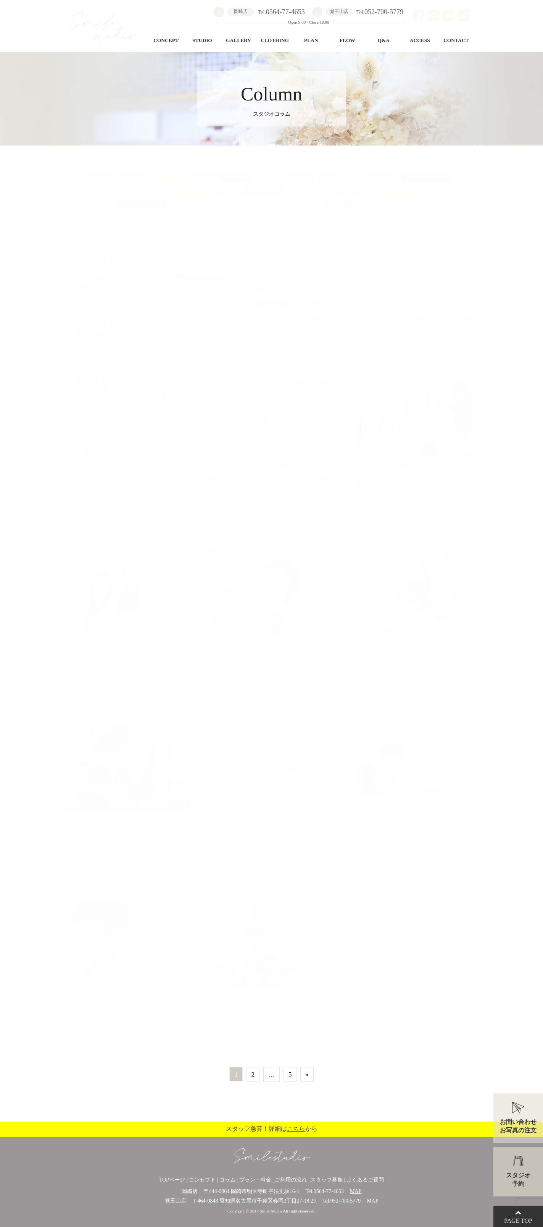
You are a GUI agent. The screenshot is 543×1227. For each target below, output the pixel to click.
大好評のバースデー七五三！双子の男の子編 (119, 1003)
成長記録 (200, 171)
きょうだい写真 (402, 184)
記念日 (351, 171)
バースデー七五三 (193, 197)
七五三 (269, 171)
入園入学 (102, 171)
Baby (334, 184)
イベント (224, 184)
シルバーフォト (88, 197)
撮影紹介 (338, 197)
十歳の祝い (303, 197)
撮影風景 (192, 184)
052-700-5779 (345, 1201)
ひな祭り (431, 197)
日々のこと (240, 197)
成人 (326, 171)
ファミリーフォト (139, 197)
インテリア (396, 197)
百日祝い (361, 184)
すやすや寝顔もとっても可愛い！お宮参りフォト (268, 826)
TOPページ (172, 1180)
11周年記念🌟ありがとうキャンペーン (326, 297)
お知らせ (167, 171)
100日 (271, 197)
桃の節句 (80, 211)
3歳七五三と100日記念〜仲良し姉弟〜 (399, 649)
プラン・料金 (255, 1180)
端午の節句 (156, 184)
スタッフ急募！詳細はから (271, 1128)
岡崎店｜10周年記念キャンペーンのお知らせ (119, 522)
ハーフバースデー (426, 171)
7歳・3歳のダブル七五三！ (98, 826)
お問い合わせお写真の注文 (518, 1126)
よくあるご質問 (365, 1180)
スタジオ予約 (518, 1179)
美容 (459, 197)
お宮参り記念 (263, 184)
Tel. (281, 12)
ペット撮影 (235, 171)
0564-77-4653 (329, 1191)
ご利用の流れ (291, 1180)
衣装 (366, 197)
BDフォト (382, 171)
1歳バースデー (114, 184)
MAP (355, 1191)
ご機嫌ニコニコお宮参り (239, 649)
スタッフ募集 (327, 1180)
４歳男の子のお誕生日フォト (389, 826)
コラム (227, 1180)
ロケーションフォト (126, 211)
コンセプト (202, 1180)
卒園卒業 (298, 171)
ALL (74, 171)
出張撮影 (134, 171)
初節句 (77, 184)
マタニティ (303, 184)
